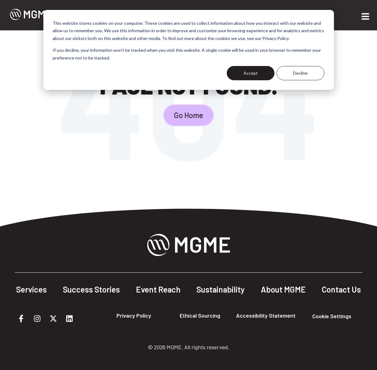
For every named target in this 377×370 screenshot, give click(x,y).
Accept (250, 73)
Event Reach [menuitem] (158, 289)
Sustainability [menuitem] (220, 289)
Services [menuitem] (31, 289)
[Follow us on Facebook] (21, 318)
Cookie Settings (331, 316)
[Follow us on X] (53, 318)
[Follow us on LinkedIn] (69, 318)
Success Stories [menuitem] (91, 289)
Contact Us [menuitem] (341, 289)
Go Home (188, 115)
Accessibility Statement (266, 315)
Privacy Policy (133, 315)
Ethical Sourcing (200, 315)
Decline (300, 73)
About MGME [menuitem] (283, 289)
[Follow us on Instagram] (37, 318)
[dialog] (188, 50)
